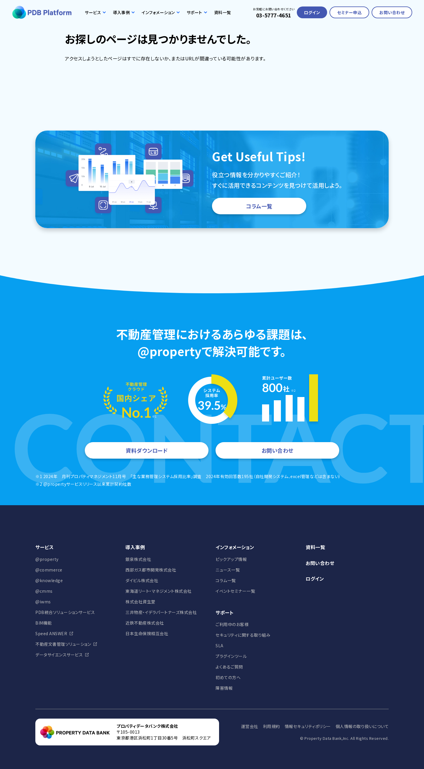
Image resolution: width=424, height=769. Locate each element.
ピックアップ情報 (231, 559)
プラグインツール (231, 656)
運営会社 (249, 726)
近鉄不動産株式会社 (144, 623)
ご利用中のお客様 (232, 624)
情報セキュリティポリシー (308, 726)
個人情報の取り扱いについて (362, 726)
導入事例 (124, 12)
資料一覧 (222, 12)
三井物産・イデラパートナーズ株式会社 (161, 612)
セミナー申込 (349, 12)
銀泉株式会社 (138, 559)
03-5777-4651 (273, 15)
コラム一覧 (259, 206)
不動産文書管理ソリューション (63, 644)
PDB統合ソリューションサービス (65, 612)
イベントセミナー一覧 (235, 591)
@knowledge (49, 580)
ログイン (312, 12)
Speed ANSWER (51, 633)
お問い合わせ (392, 12)
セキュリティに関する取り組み (243, 635)
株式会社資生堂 (140, 602)
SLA (219, 645)
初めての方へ (228, 677)
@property (47, 559)
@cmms (44, 591)
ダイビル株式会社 (141, 580)
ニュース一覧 (228, 570)
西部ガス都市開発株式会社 (150, 570)
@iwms (43, 602)
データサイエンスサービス (59, 655)
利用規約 (271, 726)
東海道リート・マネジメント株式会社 (158, 591)
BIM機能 (43, 623)
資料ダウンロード (147, 450)
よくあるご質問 (229, 667)
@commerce (48, 570)
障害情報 (224, 688)
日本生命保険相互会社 (146, 633)
